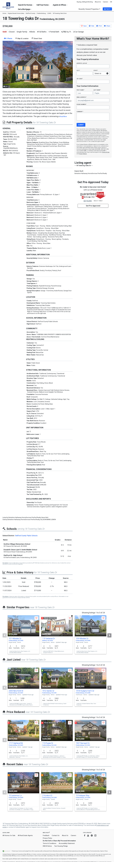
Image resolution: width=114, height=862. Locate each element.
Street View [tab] (37, 38)
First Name (80, 90)
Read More (63, 116)
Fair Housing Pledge (61, 846)
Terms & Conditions (49, 843)
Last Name (97, 90)
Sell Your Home (43, 5)
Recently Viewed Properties (89, 9)
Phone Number (81, 104)
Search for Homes (25, 5)
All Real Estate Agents (25, 835)
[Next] (109, 635)
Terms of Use (105, 152)
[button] (107, 8)
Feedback (46, 835)
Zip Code (80, 78)
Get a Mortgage (25, 9)
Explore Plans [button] (104, 851)
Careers (105, 2)
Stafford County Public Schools (26, 536)
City (78, 70)
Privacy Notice (83, 153)
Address (82, 63)
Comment (80, 111)
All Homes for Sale (9, 835)
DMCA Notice (47, 846)
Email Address (82, 97)
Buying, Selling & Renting (85, 2)
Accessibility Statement (67, 843)
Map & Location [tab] (21, 38)
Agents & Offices (60, 5)
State (96, 70)
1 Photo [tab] (8, 38)
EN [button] (111, 2)
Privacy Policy (47, 838)
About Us (98, 2)
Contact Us (55, 835)
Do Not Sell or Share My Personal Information (59, 841)
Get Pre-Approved (93, 206)
